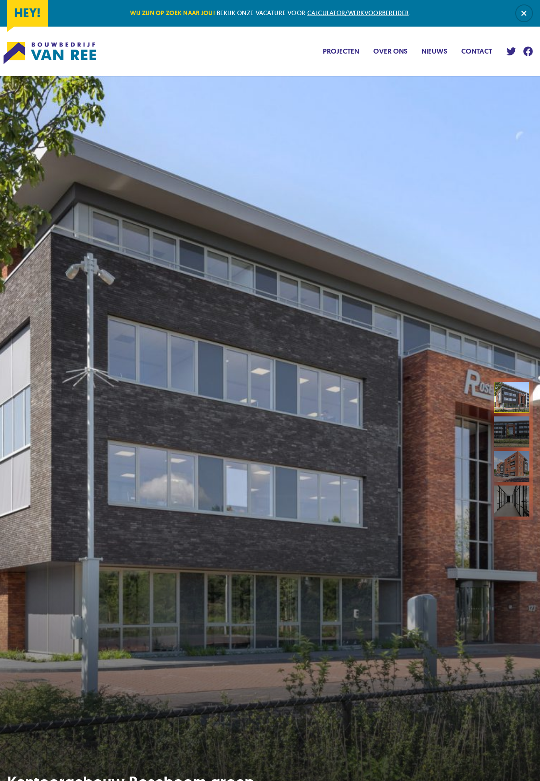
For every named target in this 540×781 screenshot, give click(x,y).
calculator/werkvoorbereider (358, 13)
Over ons (390, 51)
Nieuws (434, 51)
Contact (476, 51)
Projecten (341, 51)
